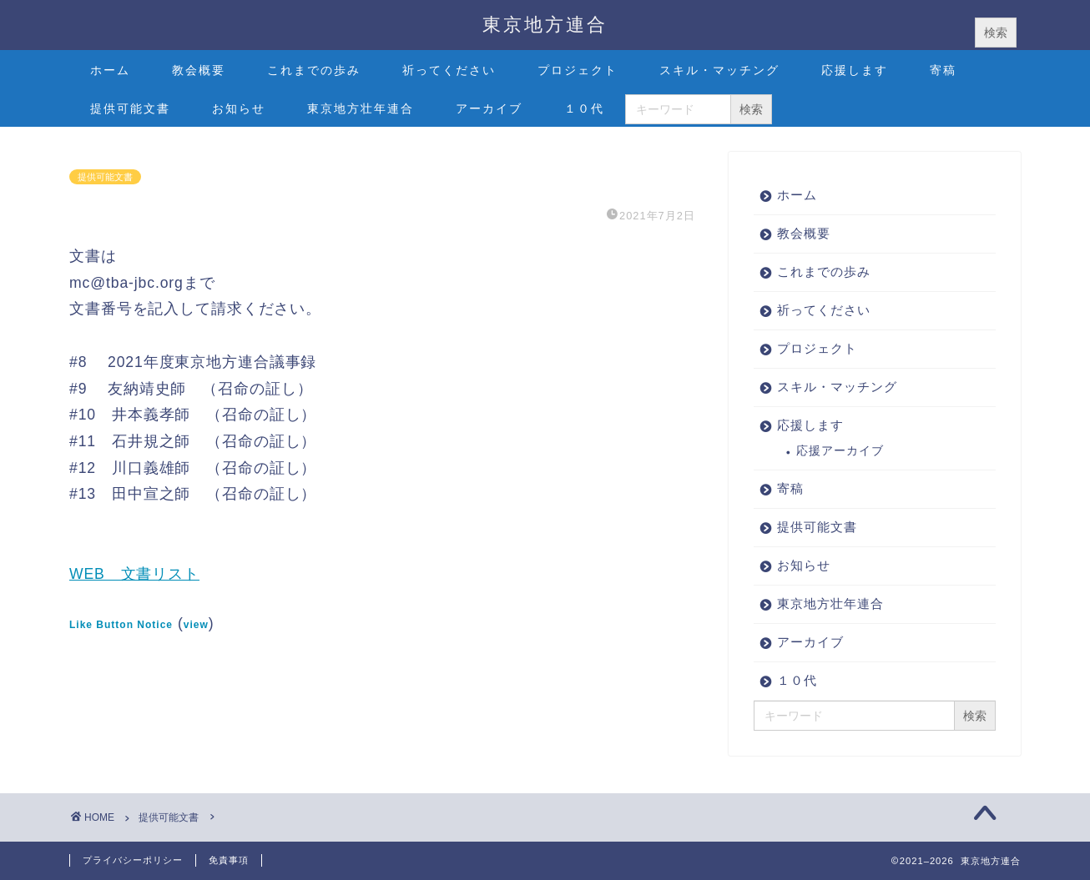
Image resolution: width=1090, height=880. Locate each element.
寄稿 (943, 70)
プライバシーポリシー (133, 860)
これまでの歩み (314, 70)
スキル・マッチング (719, 70)
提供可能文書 (130, 108)
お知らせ (238, 108)
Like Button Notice (121, 625)
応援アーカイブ (840, 451)
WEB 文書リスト (134, 574)
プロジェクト (577, 70)
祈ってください (449, 70)
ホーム (110, 70)
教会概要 (198, 70)
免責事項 (229, 860)
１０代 (584, 108)
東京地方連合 (545, 24)
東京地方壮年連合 (360, 108)
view (196, 625)
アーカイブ (489, 108)
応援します (854, 70)
